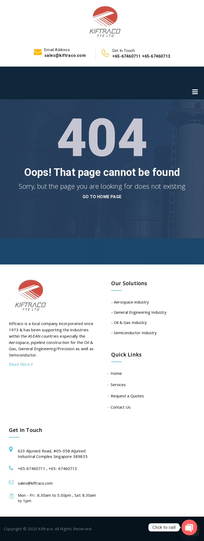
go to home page (102, 196)
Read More (21, 364)
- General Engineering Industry (139, 312)
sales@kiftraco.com (35, 483)
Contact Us (121, 407)
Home (116, 373)
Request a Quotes (127, 395)
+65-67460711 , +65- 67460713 (47, 468)
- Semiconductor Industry (134, 332)
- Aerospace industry (130, 302)
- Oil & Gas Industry (129, 322)
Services (118, 384)
